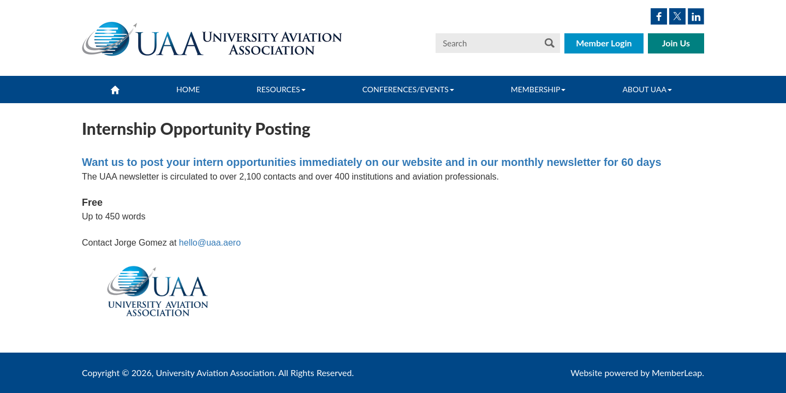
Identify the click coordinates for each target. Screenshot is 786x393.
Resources (281, 89)
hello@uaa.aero (210, 242)
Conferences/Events (408, 89)
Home (188, 89)
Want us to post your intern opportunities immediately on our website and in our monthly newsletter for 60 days (372, 162)
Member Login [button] (604, 43)
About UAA (647, 89)
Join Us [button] (676, 43)
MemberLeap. (678, 372)
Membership (538, 89)
